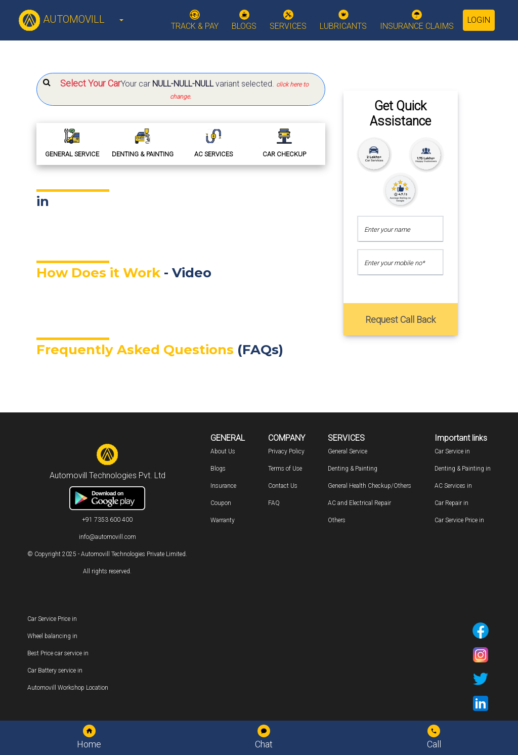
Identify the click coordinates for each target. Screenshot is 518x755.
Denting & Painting (352, 468)
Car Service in (452, 451)
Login (478, 20)
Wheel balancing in (52, 636)
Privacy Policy (286, 451)
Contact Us (282, 485)
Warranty (222, 520)
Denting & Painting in (463, 468)
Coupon (220, 503)
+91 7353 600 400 (107, 519)
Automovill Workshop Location (67, 687)
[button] (180, 89)
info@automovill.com (107, 536)
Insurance (223, 485)
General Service (347, 451)
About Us (222, 451)
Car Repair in (451, 503)
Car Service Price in (459, 520)
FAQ (274, 503)
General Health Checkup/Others (369, 485)
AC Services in (453, 485)
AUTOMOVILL (61, 19)
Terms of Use (285, 468)
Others (337, 520)
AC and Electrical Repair (359, 503)
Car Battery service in (54, 670)
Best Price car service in (58, 653)
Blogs (218, 468)
